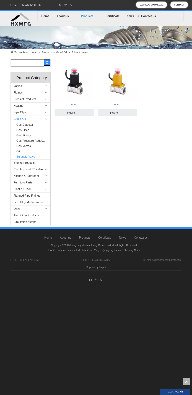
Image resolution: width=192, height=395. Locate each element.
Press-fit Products (25, 99)
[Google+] (65, 5)
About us (65, 237)
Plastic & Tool (22, 189)
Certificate (104, 237)
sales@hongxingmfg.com (167, 259)
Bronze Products (24, 162)
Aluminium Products (26, 215)
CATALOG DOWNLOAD (151, 5)
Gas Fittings (24, 135)
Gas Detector (24, 124)
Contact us (140, 237)
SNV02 (117, 104)
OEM (17, 208)
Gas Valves (23, 146)
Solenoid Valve (25, 156)
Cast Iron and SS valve (28, 169)
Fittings (18, 92)
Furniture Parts (23, 182)
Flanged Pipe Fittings (27, 195)
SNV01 (75, 104)
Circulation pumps (25, 221)
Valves (18, 85)
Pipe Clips (20, 112)
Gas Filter (22, 130)
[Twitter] (71, 5)
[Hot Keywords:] (47, 62)
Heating (18, 105)
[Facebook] (60, 5)
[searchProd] (27, 62)
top (186, 381)
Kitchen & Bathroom (26, 175)
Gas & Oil (20, 118)
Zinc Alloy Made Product (29, 202)
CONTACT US (179, 6)
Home (48, 237)
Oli (18, 151)
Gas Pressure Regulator (31, 140)
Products (84, 237)
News (122, 237)
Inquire (65, 112)
